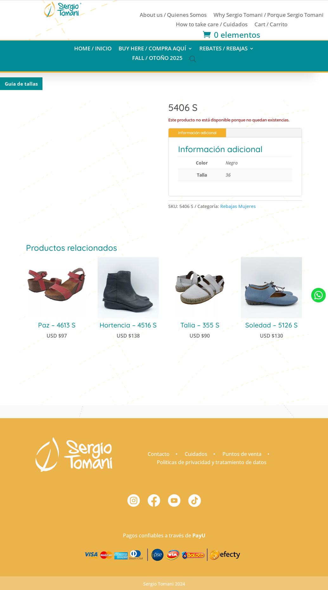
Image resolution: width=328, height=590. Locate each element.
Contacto (159, 454)
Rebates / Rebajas (223, 49)
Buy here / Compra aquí (152, 49)
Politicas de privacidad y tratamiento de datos (212, 462)
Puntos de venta (241, 454)
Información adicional (197, 132)
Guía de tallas (21, 84)
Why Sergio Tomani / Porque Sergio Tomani (269, 15)
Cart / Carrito (270, 25)
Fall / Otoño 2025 (157, 59)
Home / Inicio (93, 49)
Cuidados (196, 454)
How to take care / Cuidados (212, 25)
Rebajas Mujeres (238, 206)
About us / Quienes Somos (173, 15)
